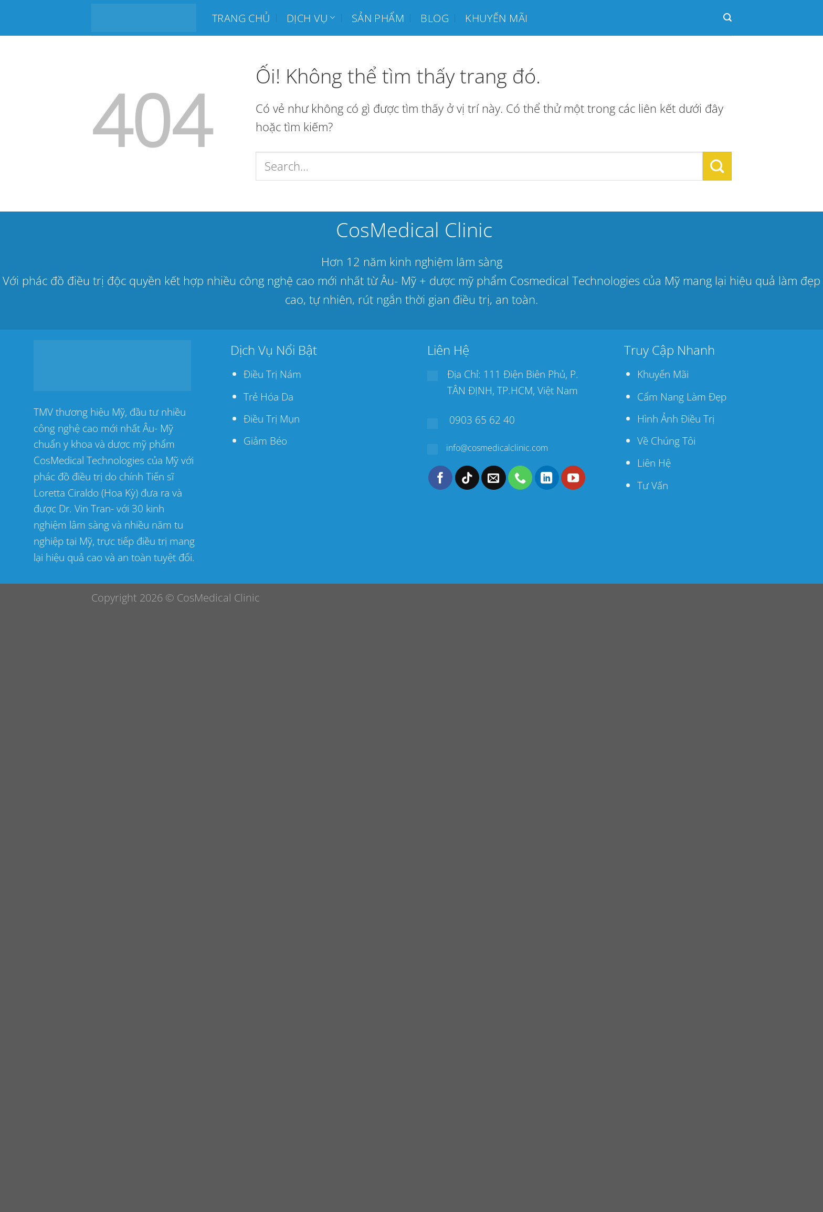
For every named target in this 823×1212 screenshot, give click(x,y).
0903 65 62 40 (482, 420)
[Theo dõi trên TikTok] (467, 478)
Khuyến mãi (496, 17)
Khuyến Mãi (663, 374)
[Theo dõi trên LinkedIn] (547, 478)
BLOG (434, 17)
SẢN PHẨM (378, 17)
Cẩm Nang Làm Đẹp (681, 396)
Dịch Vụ (311, 17)
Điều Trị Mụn (272, 419)
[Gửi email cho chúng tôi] (493, 478)
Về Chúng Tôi (666, 441)
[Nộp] (717, 166)
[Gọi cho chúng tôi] (520, 478)
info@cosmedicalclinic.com (497, 448)
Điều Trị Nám (272, 374)
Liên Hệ (654, 463)
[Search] (727, 17)
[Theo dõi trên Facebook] (440, 478)
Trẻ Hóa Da (268, 396)
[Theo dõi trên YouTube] (573, 478)
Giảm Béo (265, 441)
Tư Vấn (652, 485)
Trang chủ (241, 17)
